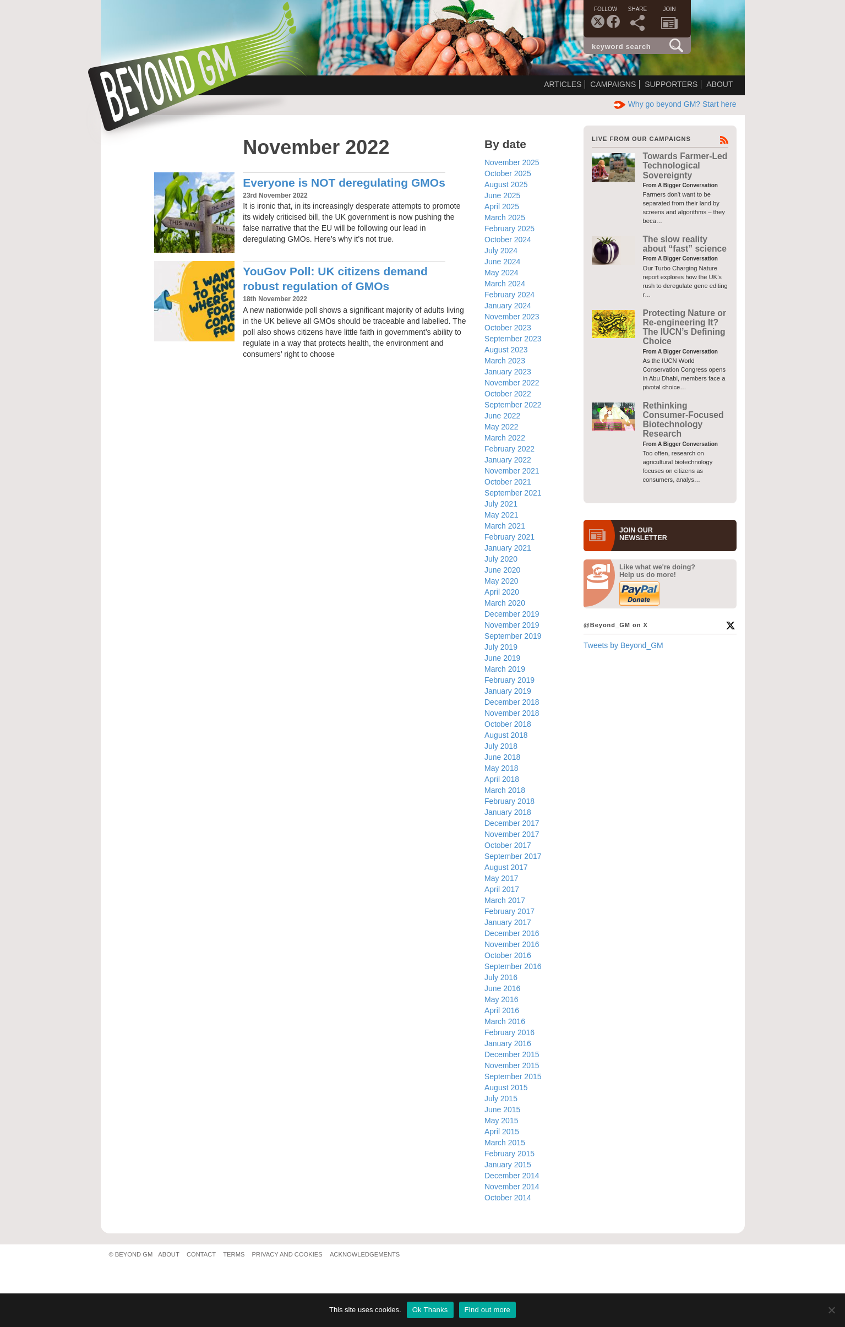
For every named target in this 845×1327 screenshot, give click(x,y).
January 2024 (507, 305)
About (719, 84)
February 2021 (509, 536)
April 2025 (501, 206)
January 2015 (507, 1164)
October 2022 (507, 393)
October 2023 (507, 327)
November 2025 (511, 162)
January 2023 (507, 371)
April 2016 (501, 1010)
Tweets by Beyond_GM (623, 645)
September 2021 (513, 492)
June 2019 (502, 658)
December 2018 (511, 702)
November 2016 (511, 944)
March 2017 (504, 900)
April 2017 (501, 889)
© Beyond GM (131, 1254)
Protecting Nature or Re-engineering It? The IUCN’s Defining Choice (685, 327)
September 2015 (513, 1076)
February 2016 (509, 1032)
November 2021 (511, 470)
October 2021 (507, 481)
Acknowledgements (365, 1254)
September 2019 (513, 636)
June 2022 (502, 415)
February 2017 (509, 911)
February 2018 (509, 801)
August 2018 (506, 735)
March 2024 (504, 283)
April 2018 (501, 779)
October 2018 (507, 724)
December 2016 (511, 933)
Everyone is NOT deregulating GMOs (344, 182)
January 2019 (507, 691)
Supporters (671, 84)
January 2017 (507, 922)
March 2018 (504, 790)
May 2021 (501, 514)
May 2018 (501, 768)
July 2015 (500, 1098)
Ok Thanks (430, 1310)
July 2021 (500, 503)
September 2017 (513, 856)
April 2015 (501, 1131)
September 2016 (513, 966)
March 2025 (504, 217)
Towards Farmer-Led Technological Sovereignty (685, 165)
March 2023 (504, 360)
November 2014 (511, 1186)
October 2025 (507, 173)
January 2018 (507, 812)
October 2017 (507, 845)
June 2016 (502, 988)
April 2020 (501, 592)
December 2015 (511, 1054)
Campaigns (613, 84)
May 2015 (501, 1120)
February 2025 (509, 228)
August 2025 (506, 184)
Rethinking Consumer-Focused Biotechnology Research (683, 420)
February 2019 (509, 680)
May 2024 (501, 272)
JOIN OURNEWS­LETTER (643, 534)
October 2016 (507, 955)
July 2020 (500, 558)
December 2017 (511, 823)
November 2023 (511, 316)
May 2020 (501, 581)
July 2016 (500, 977)
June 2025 (502, 195)
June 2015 (502, 1109)
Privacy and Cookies (287, 1254)
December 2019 (511, 614)
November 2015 (511, 1065)
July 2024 (500, 250)
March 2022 (504, 437)
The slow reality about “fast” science (685, 244)
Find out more (487, 1310)
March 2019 (504, 669)
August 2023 (506, 349)
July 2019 (500, 647)
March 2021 (504, 525)
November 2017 (511, 834)
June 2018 (502, 757)
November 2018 (511, 713)
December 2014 (511, 1175)
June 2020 (502, 569)
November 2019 (511, 625)
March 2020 (504, 603)
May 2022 (501, 426)
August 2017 (506, 867)
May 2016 (501, 999)
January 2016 (507, 1043)
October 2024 (507, 239)
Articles (562, 84)
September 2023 (513, 338)
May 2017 (501, 878)
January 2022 (507, 459)
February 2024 (509, 294)
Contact (201, 1254)
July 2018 (500, 746)
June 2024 (502, 261)
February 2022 (509, 448)
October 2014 (507, 1197)
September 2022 (513, 404)
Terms (233, 1254)
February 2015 (509, 1153)
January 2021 (507, 547)
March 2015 (504, 1142)
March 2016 (504, 1021)
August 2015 (506, 1087)
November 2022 (511, 382)
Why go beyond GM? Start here (675, 104)
